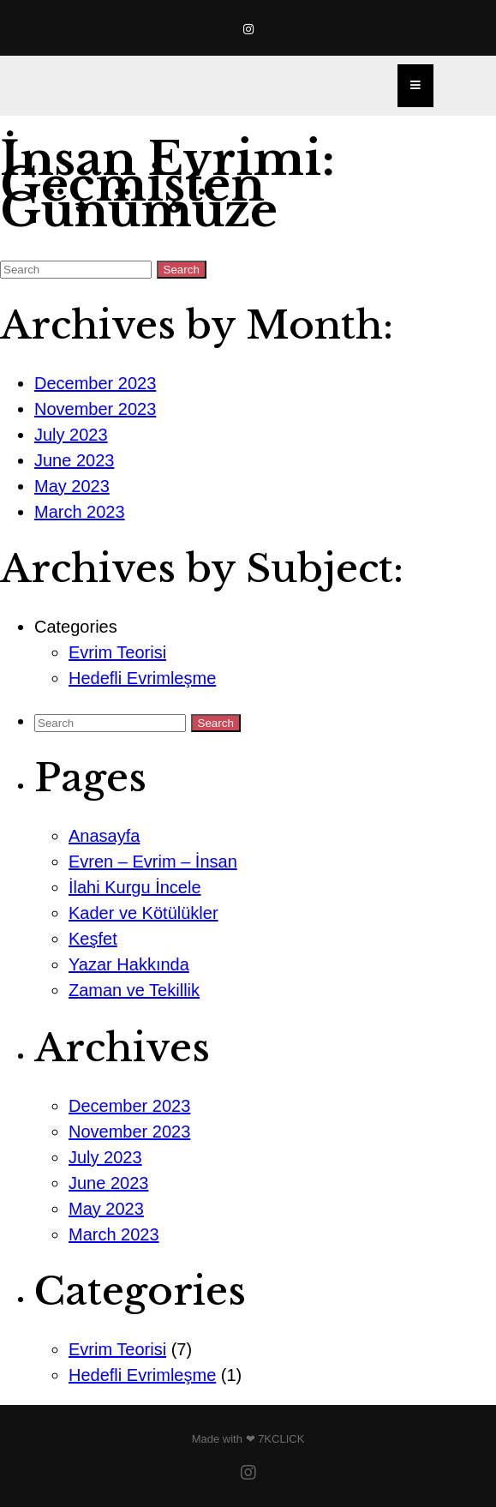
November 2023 (95, 408)
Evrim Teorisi (117, 652)
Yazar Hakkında (129, 964)
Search (182, 269)
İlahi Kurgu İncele (135, 887)
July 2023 (71, 434)
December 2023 (95, 383)
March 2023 (79, 511)
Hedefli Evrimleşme (142, 678)
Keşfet (93, 938)
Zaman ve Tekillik (134, 990)
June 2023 (74, 460)
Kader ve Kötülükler (143, 913)
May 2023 (72, 486)
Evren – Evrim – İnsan (153, 861)
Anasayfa (104, 835)
